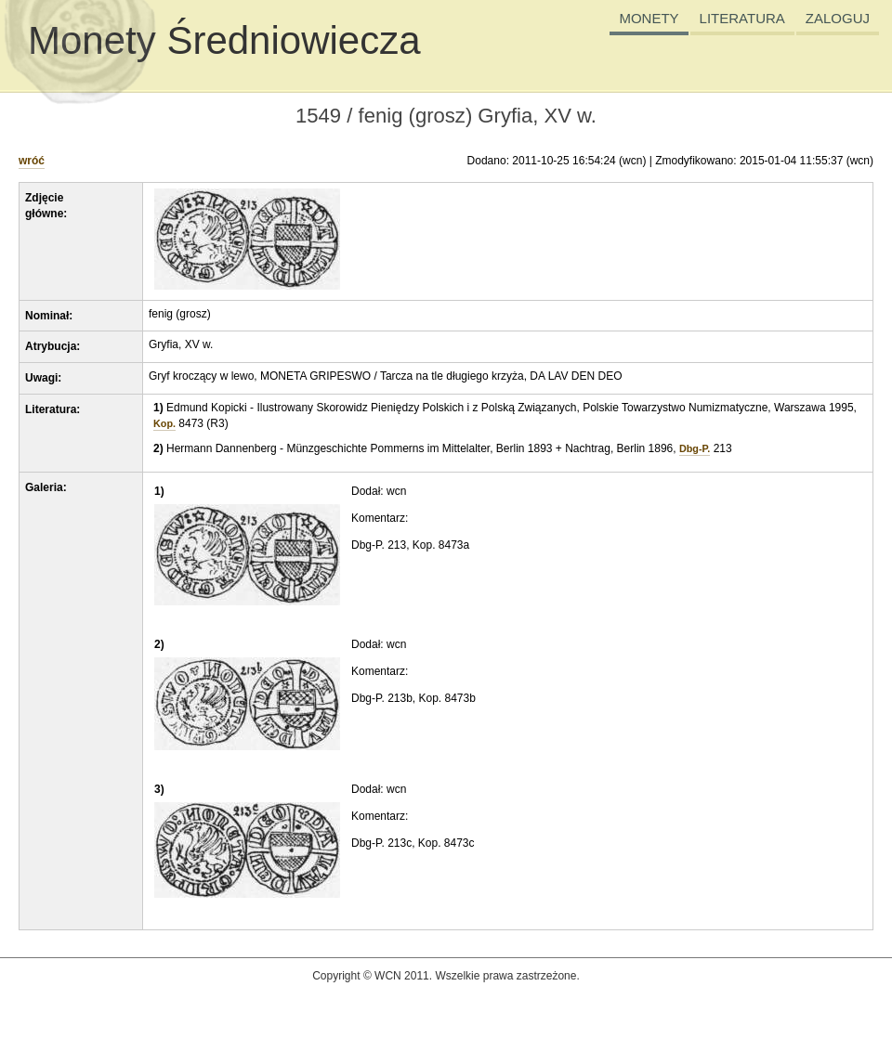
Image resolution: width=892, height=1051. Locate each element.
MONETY (648, 18)
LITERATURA (742, 18)
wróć (32, 160)
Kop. (164, 423)
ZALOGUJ (838, 18)
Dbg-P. (694, 448)
